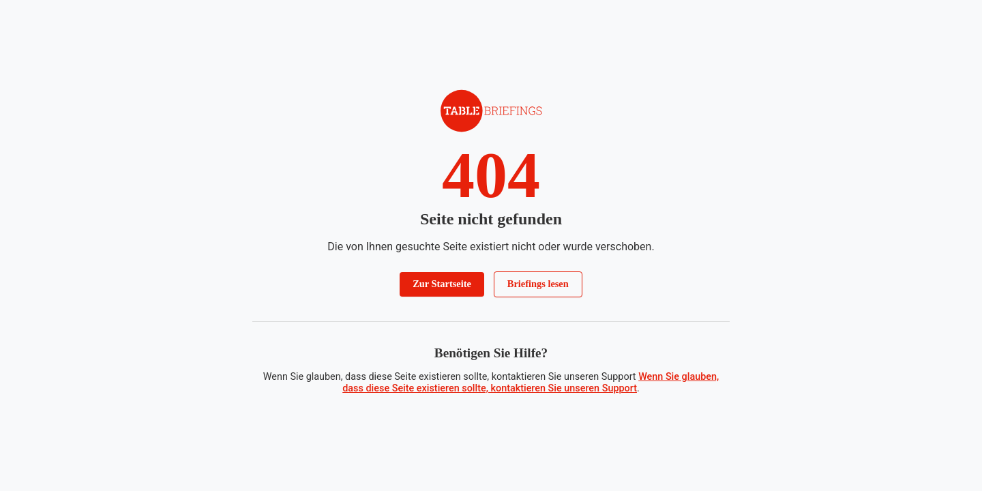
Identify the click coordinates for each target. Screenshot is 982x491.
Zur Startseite (442, 283)
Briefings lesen (538, 283)
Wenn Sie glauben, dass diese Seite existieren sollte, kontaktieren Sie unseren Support (530, 382)
